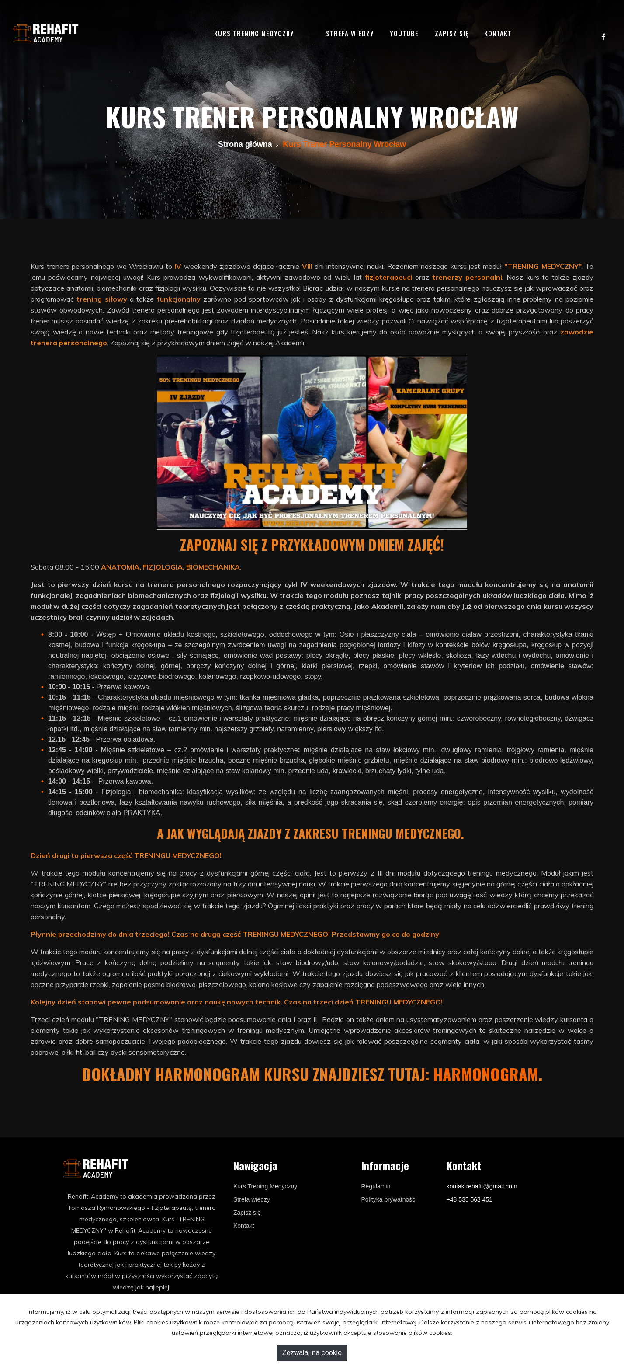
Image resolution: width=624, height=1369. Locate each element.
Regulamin (376, 1186)
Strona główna (245, 144)
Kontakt (498, 33)
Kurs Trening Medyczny (265, 1186)
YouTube (404, 33)
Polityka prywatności (389, 1199)
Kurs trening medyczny (254, 33)
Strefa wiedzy (350, 33)
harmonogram (485, 1073)
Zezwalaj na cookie (312, 1352)
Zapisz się (451, 33)
